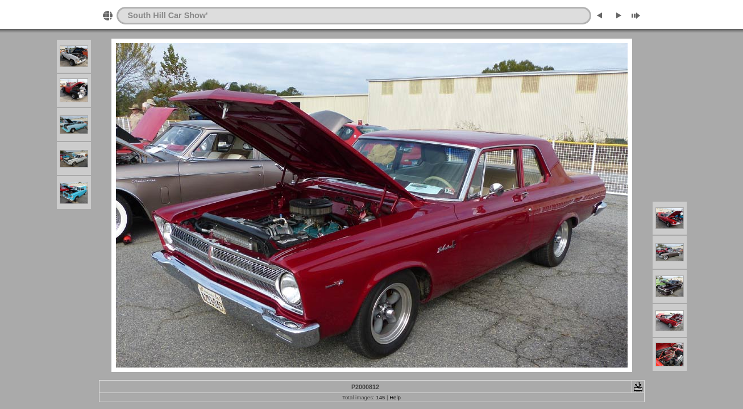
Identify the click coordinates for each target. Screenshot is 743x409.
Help (395, 397)
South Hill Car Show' (168, 15)
